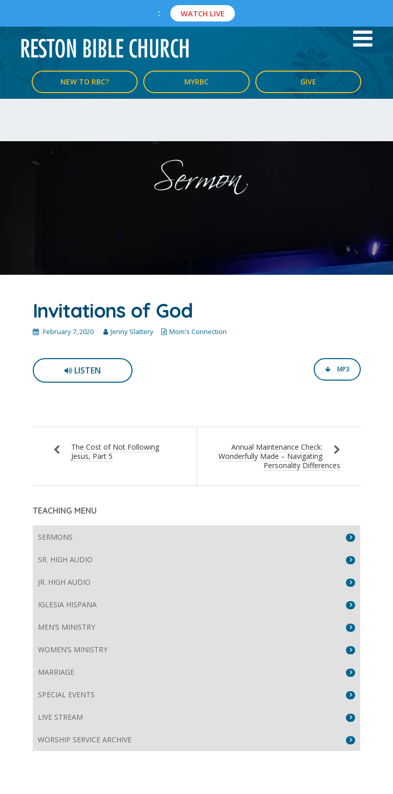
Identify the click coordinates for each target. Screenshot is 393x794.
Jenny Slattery (132, 331)
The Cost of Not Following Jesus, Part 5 (115, 451)
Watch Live (203, 13)
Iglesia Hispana (67, 604)
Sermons (55, 537)
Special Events (66, 694)
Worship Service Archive (85, 739)
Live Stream (60, 717)
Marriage (56, 672)
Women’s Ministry (72, 649)
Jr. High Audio (64, 582)
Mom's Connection (198, 331)
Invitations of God (112, 310)
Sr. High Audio (65, 559)
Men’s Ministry (66, 627)
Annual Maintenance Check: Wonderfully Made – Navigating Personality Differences (279, 456)
